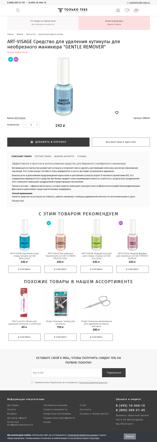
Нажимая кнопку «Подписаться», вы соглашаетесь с (71, 382)
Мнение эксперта (64, 156)
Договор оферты (17, 418)
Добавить (48, 142)
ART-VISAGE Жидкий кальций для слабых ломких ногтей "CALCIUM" (97, 256)
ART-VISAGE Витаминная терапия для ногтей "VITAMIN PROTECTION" (60, 256)
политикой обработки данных (83, 435)
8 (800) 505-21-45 (16, 2)
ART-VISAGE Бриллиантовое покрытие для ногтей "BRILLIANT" (24, 256)
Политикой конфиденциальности (93, 382)
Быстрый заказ (121, 142)
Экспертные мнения (55, 405)
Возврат (12, 413)
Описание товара (21, 156)
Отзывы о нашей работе (94, 413)
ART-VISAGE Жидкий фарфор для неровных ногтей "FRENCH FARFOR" (132, 256)
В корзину (24, 269)
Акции (47, 422)
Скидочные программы (57, 413)
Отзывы (81, 156)
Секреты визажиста (55, 409)
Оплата (11, 409)
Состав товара (43, 156)
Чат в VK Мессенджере (129, 419)
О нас (83, 405)
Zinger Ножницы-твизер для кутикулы (60, 322)
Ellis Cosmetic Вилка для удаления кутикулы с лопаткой (24, 322)
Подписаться (114, 372)
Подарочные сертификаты (59, 418)
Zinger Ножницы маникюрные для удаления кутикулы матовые (96, 324)
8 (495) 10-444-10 (37, 2)
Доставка (13, 405)
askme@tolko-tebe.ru (140, 2)
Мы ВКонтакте (124, 424)
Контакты (85, 409)
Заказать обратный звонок (132, 415)
